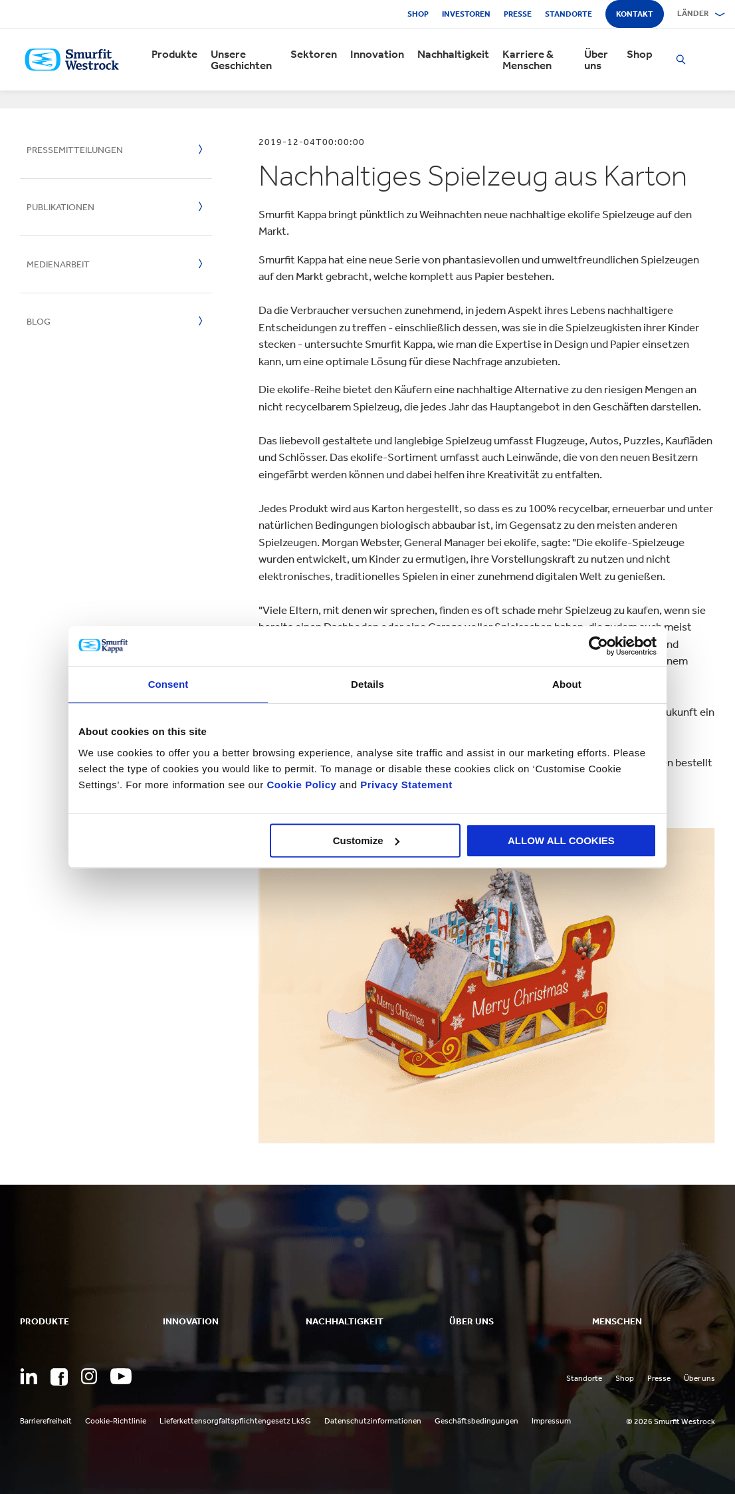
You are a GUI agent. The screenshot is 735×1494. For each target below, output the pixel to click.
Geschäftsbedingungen (476, 1420)
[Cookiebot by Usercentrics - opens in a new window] (598, 646)
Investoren (466, 14)
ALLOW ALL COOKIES (561, 840)
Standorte (568, 14)
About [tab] (566, 684)
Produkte (174, 54)
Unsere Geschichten (241, 60)
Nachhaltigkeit (453, 54)
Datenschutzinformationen (372, 1420)
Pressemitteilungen (75, 150)
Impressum (551, 1420)
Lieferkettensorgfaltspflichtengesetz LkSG (235, 1420)
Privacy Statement (405, 784)
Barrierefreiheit (46, 1420)
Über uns (596, 60)
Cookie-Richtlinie (115, 1420)
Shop (418, 14)
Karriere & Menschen (528, 60)
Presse (518, 14)
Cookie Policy (301, 784)
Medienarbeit (58, 264)
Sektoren (313, 54)
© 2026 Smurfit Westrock (670, 1421)
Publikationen (60, 207)
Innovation (377, 54)
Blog (39, 321)
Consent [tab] (168, 684)
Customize (366, 840)
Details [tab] (367, 684)
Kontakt (634, 14)
